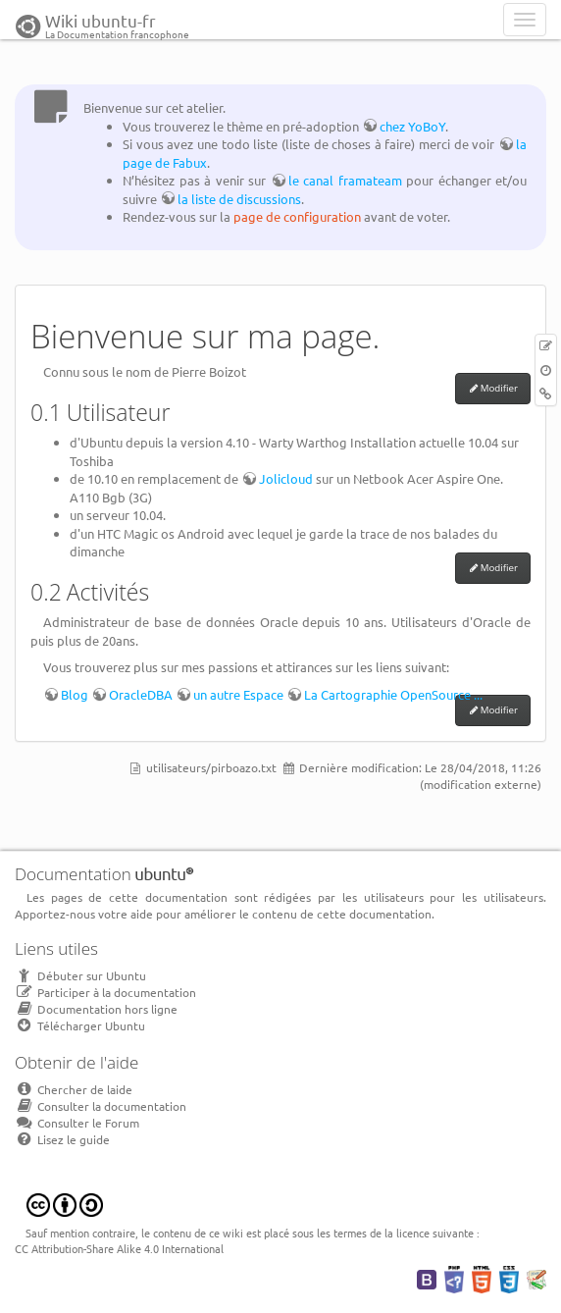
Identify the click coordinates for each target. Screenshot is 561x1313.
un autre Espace (238, 694)
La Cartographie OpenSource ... (393, 694)
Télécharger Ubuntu (80, 1025)
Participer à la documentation (105, 992)
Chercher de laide (73, 1089)
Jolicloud (286, 478)
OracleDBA (141, 694)
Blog (74, 694)
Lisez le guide (62, 1139)
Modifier (499, 388)
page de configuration (297, 216)
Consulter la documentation (100, 1106)
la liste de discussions (239, 198)
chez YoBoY (412, 126)
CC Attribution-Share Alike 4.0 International (119, 1248)
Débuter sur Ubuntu (80, 975)
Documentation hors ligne (96, 1009)
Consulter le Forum (77, 1122)
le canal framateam (345, 180)
